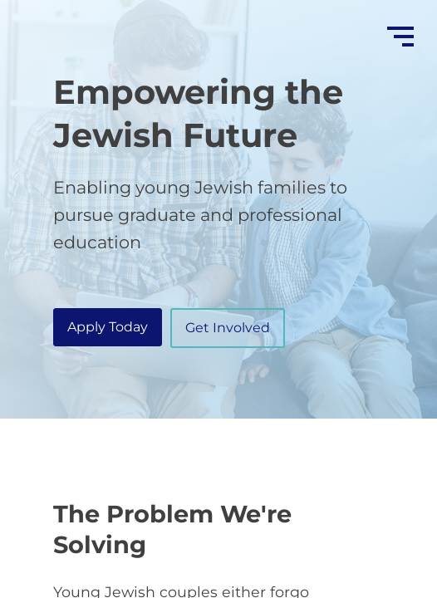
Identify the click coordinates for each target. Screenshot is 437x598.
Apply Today (107, 327)
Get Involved (227, 328)
